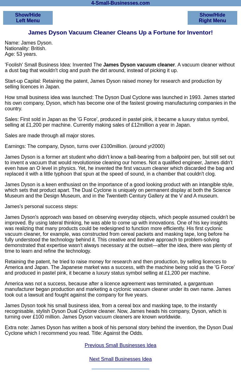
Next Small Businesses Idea (120, 359)
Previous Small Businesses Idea (121, 345)
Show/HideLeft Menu (28, 17)
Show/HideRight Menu (212, 17)
